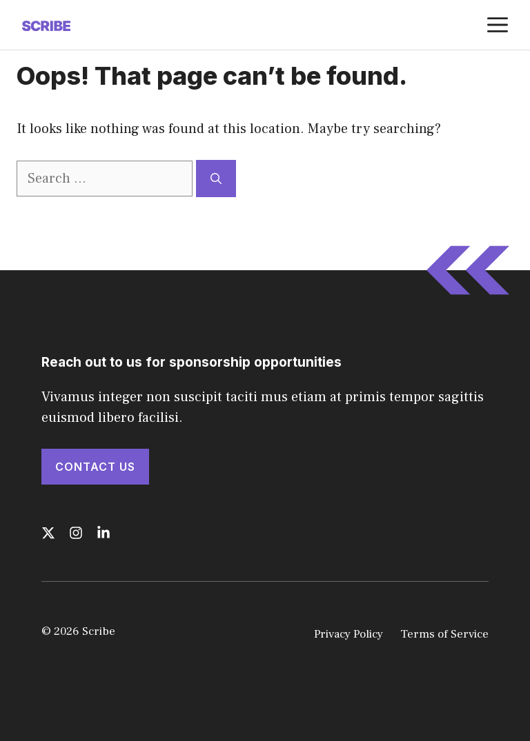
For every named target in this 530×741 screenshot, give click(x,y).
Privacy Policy (348, 634)
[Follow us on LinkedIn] (103, 533)
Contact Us (95, 467)
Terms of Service (444, 634)
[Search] (216, 178)
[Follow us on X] (48, 533)
